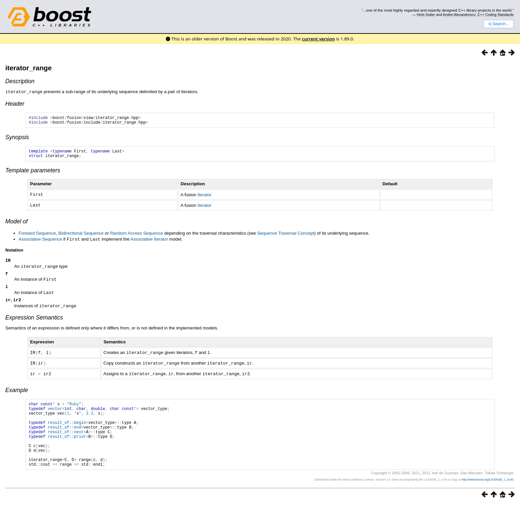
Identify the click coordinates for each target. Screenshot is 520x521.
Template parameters (32, 174)
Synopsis (17, 139)
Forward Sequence (37, 236)
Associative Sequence (40, 242)
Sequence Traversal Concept (285, 236)
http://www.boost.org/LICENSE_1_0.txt (487, 496)
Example (16, 393)
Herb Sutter (426, 15)
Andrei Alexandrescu (459, 15)
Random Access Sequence (136, 236)
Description (19, 81)
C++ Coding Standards (496, 15)
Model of (16, 224)
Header (15, 103)
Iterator (204, 198)
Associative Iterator (149, 242)
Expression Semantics (34, 321)
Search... (498, 24)
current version (318, 39)
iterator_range (28, 68)
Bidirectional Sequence (80, 236)
